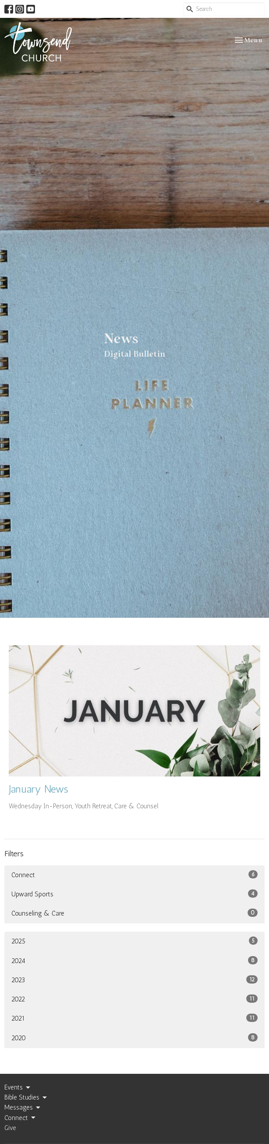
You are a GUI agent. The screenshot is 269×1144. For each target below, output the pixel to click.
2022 (134, 998)
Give (10, 1128)
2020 (134, 1037)
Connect (134, 874)
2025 (134, 940)
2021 (134, 1018)
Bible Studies (26, 1097)
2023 (134, 979)
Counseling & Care (134, 913)
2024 (134, 960)
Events (17, 1087)
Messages (23, 1107)
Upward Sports (134, 893)
